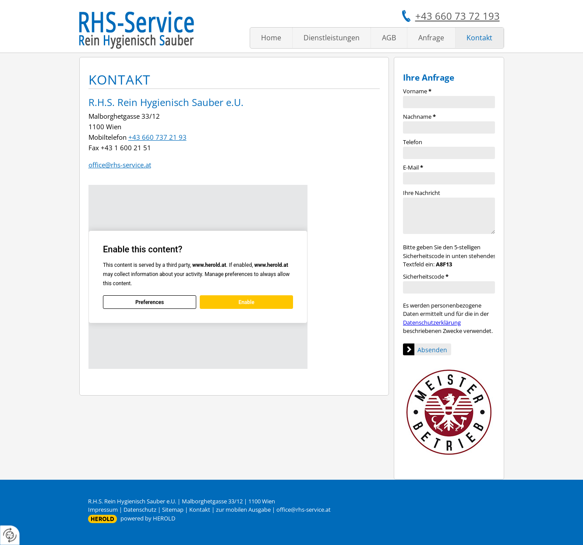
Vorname (417, 91)
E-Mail (413, 167)
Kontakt (479, 37)
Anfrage (431, 37)
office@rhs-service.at (119, 164)
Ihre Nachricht (421, 193)
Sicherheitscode (426, 276)
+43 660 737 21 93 (157, 137)
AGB (389, 37)
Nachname (419, 116)
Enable (246, 302)
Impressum (103, 509)
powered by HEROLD (147, 518)
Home (271, 37)
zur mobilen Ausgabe (243, 509)
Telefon (412, 142)
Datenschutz (140, 509)
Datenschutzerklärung (432, 322)
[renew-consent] (10, 535)
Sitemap (173, 509)
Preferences (149, 302)
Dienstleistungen (332, 37)
